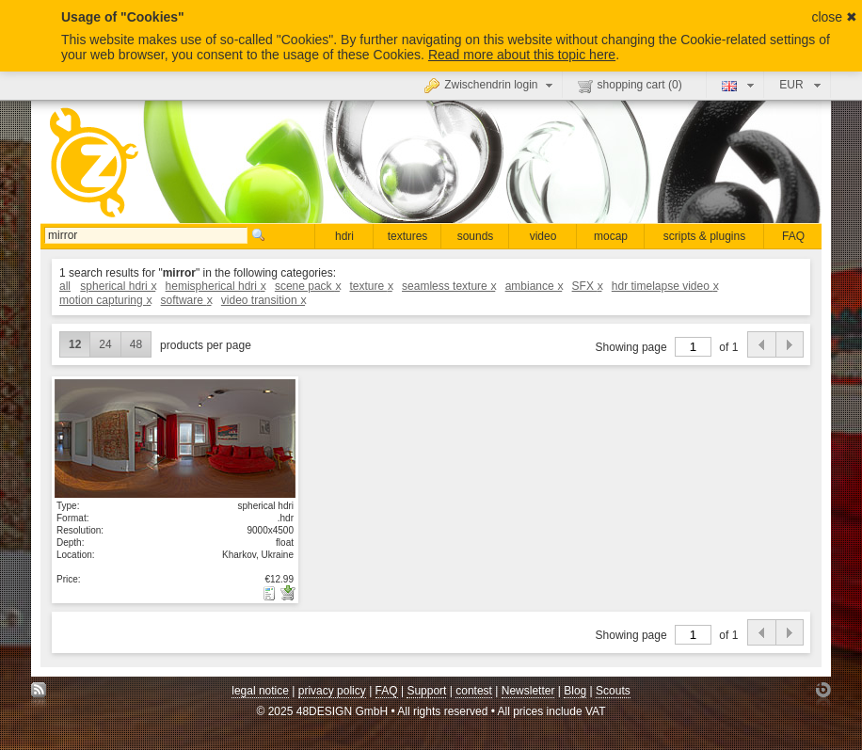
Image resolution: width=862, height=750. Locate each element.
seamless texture (448, 286)
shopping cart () (630, 85)
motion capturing (105, 300)
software (186, 300)
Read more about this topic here (521, 54)
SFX (587, 286)
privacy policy (332, 690)
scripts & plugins (704, 236)
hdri (344, 236)
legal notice (260, 690)
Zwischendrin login (490, 84)
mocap (611, 236)
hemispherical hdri (215, 286)
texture (370, 286)
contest (473, 690)
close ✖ (834, 16)
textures (408, 236)
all (65, 286)
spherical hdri (117, 286)
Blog (575, 690)
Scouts (613, 690)
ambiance (534, 286)
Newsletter (528, 690)
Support (426, 690)
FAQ (793, 236)
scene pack (307, 286)
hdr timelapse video (665, 286)
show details (175, 438)
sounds (475, 236)
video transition (263, 300)
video (543, 236)
